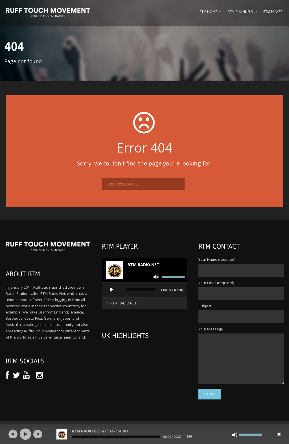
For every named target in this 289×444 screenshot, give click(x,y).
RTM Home (208, 11)
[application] (144, 290)
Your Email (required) (240, 290)
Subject (240, 313)
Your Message (240, 360)
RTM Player (273, 11)
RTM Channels (240, 11)
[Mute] (156, 277)
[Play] (111, 290)
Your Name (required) (240, 267)
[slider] (140, 289)
